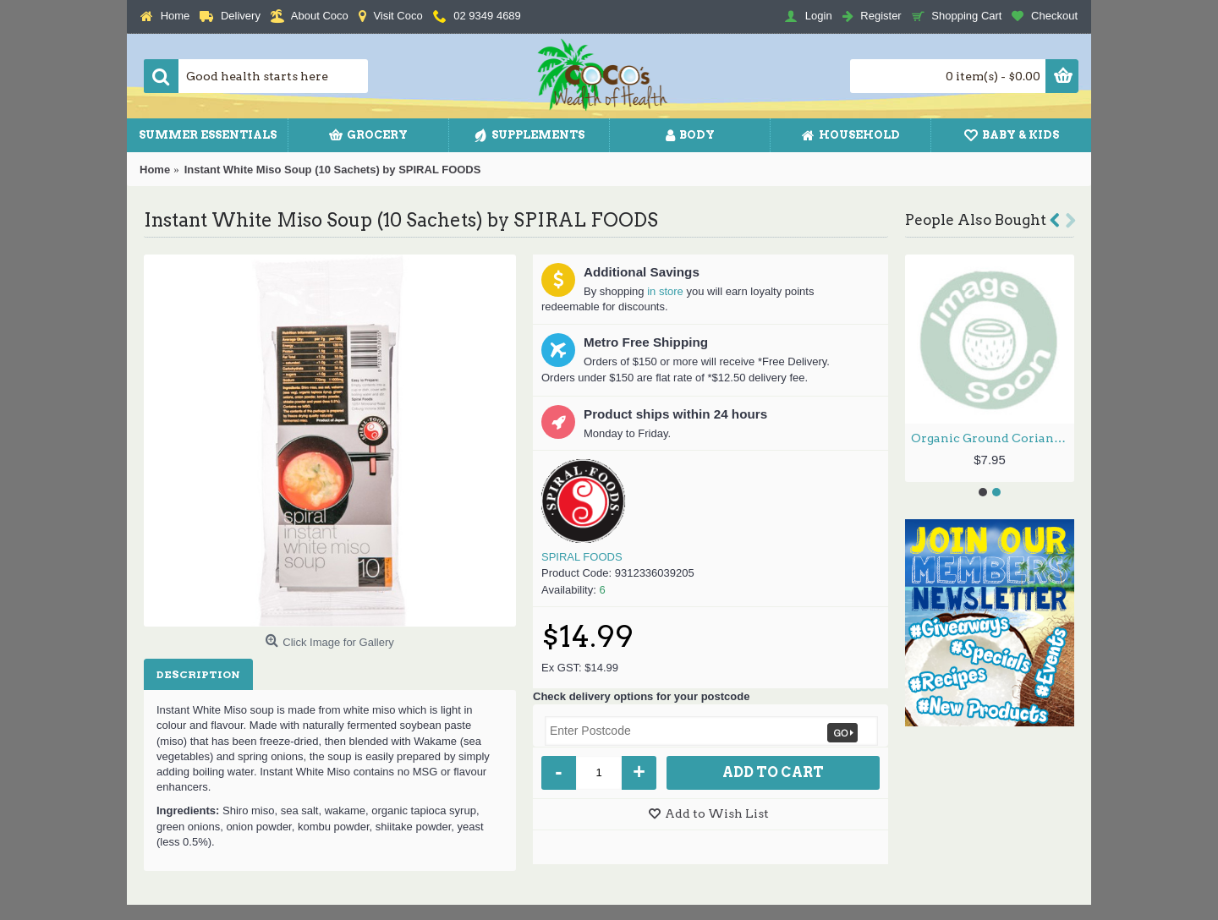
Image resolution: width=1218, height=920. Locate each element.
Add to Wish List (717, 813)
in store (665, 291)
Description (198, 674)
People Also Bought (975, 219)
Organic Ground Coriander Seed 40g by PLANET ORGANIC (992, 438)
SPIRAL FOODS (582, 556)
